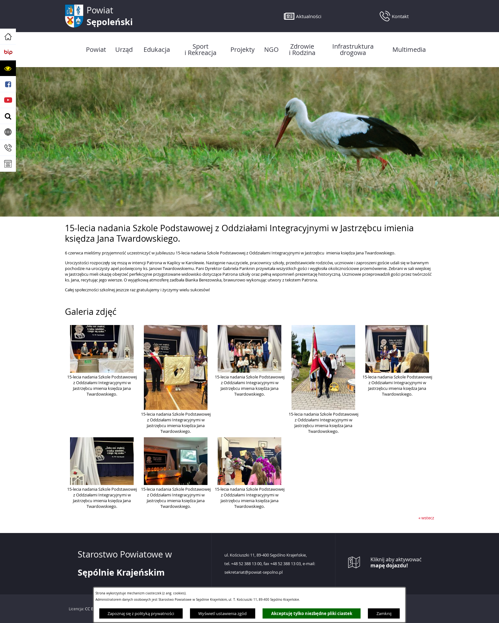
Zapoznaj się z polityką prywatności (141, 613)
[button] (8, 68)
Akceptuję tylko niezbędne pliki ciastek (311, 613)
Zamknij (383, 613)
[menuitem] (96, 49)
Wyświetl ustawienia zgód (222, 613)
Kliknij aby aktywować (396, 563)
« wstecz (426, 518)
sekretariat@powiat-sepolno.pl (253, 572)
